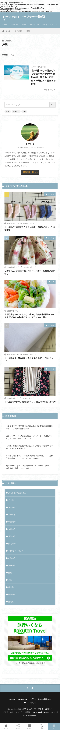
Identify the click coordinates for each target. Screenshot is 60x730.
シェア (18, 726)
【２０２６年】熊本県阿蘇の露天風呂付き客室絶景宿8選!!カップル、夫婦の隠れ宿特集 (29, 427)
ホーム (5, 24)
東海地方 (11, 565)
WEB (7, 111)
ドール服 (51, 194)
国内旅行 (18, 31)
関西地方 (11, 594)
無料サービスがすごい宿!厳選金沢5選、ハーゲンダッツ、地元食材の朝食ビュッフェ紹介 (29, 466)
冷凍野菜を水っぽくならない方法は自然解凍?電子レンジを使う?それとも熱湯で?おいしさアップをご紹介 (29, 316)
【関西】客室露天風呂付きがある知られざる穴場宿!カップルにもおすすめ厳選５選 (29, 447)
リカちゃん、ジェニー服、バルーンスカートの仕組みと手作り (29, 272)
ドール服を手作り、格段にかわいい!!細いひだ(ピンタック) (30, 402)
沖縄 (28, 31)
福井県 (11, 587)
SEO (24, 111)
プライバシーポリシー (30, 24)
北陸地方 (11, 536)
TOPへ (54, 726)
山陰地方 (11, 558)
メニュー (30, 726)
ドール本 (11, 514)
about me (14, 24)
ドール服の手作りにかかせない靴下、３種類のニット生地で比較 (29, 228)
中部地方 (11, 522)
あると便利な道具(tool (17, 493)
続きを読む (48, 89)
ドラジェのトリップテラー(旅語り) (23, 18)
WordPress (31, 715)
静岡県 (11, 602)
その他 (11, 500)
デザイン (16, 111)
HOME (7, 31)
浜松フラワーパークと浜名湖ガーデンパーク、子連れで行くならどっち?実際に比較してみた (29, 437)
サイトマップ (47, 24)
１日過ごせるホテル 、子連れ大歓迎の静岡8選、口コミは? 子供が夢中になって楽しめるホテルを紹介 (29, 457)
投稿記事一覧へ (29, 172)
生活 (52, 281)
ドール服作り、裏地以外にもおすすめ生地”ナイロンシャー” (29, 359)
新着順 (5, 54)
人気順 (11, 54)
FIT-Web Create (41, 712)
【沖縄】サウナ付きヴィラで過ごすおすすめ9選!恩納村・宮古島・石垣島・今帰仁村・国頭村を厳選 (43, 77)
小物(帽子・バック (15, 551)
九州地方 (11, 529)
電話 (42, 726)
